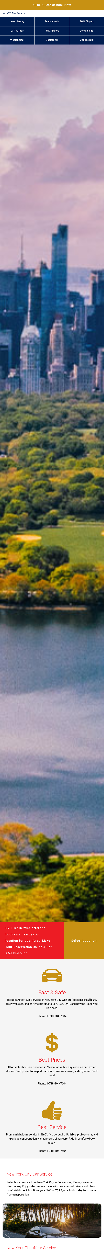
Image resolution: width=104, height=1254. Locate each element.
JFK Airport (52, 30)
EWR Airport (87, 21)
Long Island (86, 30)
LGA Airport (17, 30)
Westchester (17, 40)
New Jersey (17, 21)
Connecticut (86, 40)
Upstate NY (52, 40)
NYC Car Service (15, 13)
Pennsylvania (52, 21)
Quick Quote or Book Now (52, 5)
